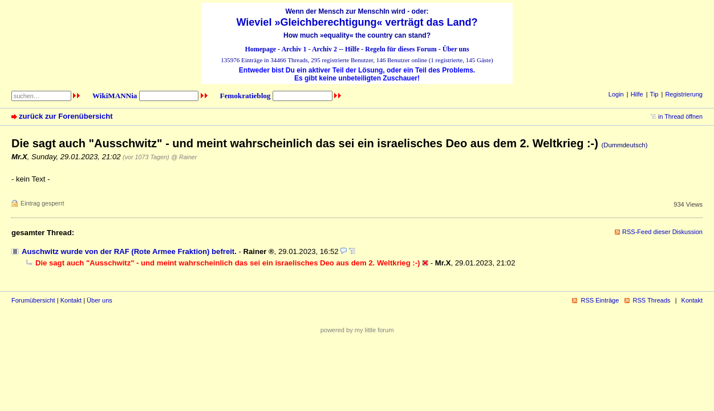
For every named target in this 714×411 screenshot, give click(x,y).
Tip (654, 94)
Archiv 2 (324, 49)
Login (616, 94)
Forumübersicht (33, 300)
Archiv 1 (293, 49)
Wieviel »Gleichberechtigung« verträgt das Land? (357, 22)
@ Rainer (184, 157)
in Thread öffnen (680, 116)
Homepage (260, 49)
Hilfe (352, 49)
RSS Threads (652, 300)
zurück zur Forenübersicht (66, 116)
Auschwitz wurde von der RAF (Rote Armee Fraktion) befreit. (129, 251)
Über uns (456, 49)
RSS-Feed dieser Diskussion (662, 231)
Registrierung (684, 94)
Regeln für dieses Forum (400, 49)
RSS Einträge (600, 300)
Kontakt (71, 300)
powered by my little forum (357, 330)
